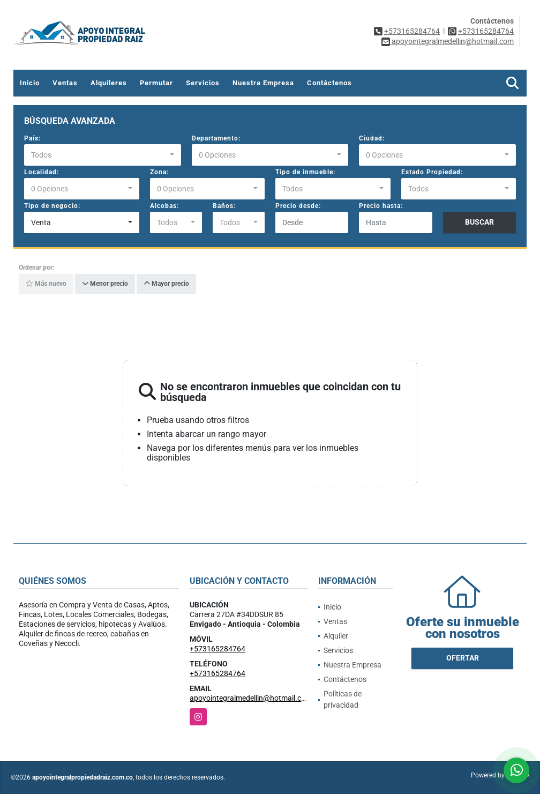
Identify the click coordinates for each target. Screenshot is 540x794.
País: (32, 138)
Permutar (156, 83)
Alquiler (336, 636)
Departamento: (216, 138)
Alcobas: (164, 206)
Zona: (159, 172)
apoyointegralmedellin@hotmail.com (251, 698)
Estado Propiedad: (432, 172)
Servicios (203, 83)
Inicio (30, 83)
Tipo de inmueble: (305, 172)
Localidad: (41, 172)
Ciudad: (372, 138)
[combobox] (102, 155)
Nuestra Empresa (263, 83)
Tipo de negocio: (52, 206)
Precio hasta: (381, 206)
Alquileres (109, 83)
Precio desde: (298, 206)
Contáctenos (329, 83)
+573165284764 (412, 31)
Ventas (65, 83)
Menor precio (105, 284)
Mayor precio (166, 284)
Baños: (224, 206)
